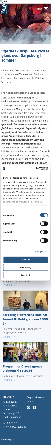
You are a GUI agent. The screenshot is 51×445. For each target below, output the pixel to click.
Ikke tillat (25, 275)
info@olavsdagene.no (14, 427)
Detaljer (39, 251)
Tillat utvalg (25, 267)
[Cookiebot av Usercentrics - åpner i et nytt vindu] (36, 168)
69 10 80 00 (10, 423)
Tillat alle (25, 260)
